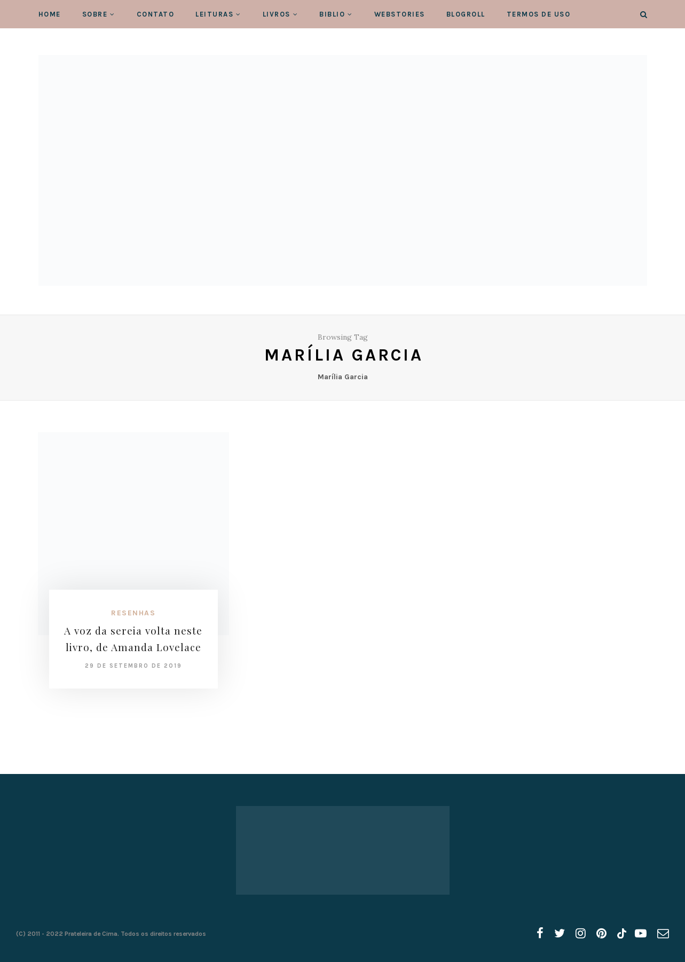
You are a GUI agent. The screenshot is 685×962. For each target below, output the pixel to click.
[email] (663, 934)
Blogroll (465, 14)
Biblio (332, 14)
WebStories (399, 14)
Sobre (95, 14)
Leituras (214, 14)
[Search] (643, 14)
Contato (156, 14)
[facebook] (540, 934)
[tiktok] (620, 934)
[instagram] (581, 934)
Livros (276, 14)
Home (49, 14)
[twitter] (559, 934)
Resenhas (133, 612)
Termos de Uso (539, 14)
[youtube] (641, 934)
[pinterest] (601, 934)
